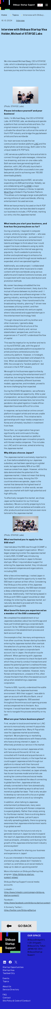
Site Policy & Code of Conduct (16, 1001)
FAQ (5, 995)
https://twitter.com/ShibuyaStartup (20, 910)
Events (6, 978)
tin (28, 147)
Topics (6, 982)
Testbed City (9, 973)
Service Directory (11, 990)
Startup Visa (8, 970)
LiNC (36, 144)
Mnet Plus (8, 192)
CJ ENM (28, 186)
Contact (7, 998)
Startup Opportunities (13, 967)
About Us (7, 987)
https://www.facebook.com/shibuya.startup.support (27, 903)
